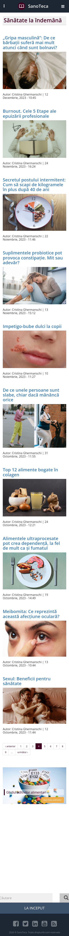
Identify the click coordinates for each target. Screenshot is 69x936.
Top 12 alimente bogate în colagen (30, 472)
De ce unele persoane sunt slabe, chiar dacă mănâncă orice (31, 395)
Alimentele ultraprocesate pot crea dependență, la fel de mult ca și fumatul (31, 543)
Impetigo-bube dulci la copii (32, 326)
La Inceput (34, 908)
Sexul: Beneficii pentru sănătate (27, 680)
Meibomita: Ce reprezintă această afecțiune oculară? (31, 613)
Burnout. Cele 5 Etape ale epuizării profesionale (29, 113)
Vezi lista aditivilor (52, 799)
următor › (22, 752)
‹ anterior (10, 746)
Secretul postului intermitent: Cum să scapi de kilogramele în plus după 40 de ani (34, 185)
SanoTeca (33, 6)
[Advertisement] (34, 860)
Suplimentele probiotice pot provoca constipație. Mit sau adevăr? (33, 258)
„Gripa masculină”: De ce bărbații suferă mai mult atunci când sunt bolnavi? (30, 42)
